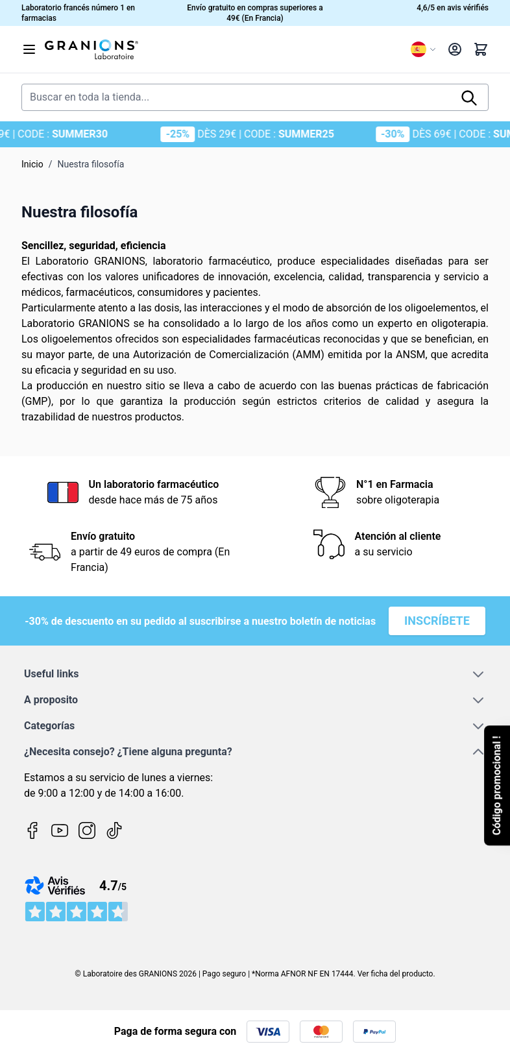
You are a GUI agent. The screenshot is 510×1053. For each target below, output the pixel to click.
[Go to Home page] (222, 49)
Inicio (32, 164)
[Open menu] (29, 49)
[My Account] (455, 49)
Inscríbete (437, 620)
